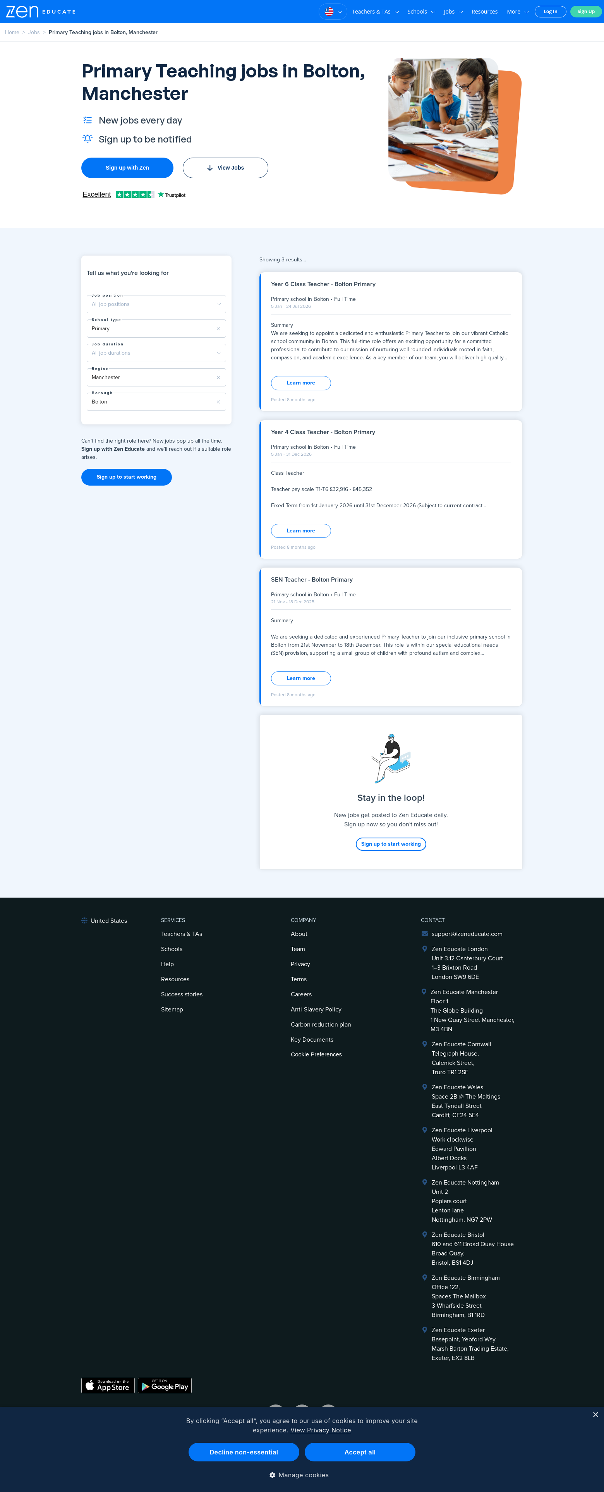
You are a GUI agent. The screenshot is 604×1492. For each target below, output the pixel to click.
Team (298, 949)
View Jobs (225, 168)
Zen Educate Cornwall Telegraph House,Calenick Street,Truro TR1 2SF (461, 1058)
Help (167, 964)
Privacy (300, 964)
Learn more (301, 382)
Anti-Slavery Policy (316, 1009)
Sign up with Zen (127, 168)
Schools (422, 11)
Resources (485, 11)
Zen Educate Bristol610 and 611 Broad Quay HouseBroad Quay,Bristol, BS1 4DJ (473, 1249)
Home (12, 32)
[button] (302, 1475)
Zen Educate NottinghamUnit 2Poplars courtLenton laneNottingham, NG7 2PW (465, 1201)
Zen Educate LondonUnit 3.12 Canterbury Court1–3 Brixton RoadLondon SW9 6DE (467, 963)
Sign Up (586, 11)
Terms (299, 979)
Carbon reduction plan (321, 1024)
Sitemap (172, 1009)
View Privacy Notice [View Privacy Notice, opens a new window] (320, 1430)
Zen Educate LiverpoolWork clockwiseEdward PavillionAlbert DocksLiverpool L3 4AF (462, 1148)
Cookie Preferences (316, 1054)
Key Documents (312, 1040)
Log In (551, 11)
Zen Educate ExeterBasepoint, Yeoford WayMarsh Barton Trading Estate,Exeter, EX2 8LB (470, 1344)
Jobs (453, 11)
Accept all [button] (360, 1452)
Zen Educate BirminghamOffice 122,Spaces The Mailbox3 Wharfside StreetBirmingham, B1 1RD (466, 1296)
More (518, 11)
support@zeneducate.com (467, 934)
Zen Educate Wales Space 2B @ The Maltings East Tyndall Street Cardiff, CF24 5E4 (466, 1101)
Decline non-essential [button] (244, 1452)
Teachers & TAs (375, 11)
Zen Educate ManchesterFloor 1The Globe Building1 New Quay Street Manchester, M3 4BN (473, 1010)
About (299, 934)
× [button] (595, 1415)
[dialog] (302, 1449)
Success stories (181, 994)
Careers (301, 994)
